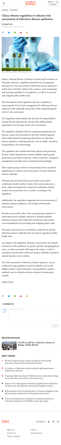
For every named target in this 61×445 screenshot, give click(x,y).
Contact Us (11, 433)
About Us (10, 430)
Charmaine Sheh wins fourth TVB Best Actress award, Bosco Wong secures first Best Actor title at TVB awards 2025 (31, 377)
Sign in (50, 2)
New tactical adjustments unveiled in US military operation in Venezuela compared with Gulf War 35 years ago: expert (29, 400)
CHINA (5, 10)
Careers (33, 430)
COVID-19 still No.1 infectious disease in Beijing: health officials (36, 343)
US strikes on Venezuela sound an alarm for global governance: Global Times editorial (29, 369)
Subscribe (53, 4)
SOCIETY (14, 10)
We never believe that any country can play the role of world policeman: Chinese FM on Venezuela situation (28, 362)
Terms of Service (13, 436)
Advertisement (36, 433)
